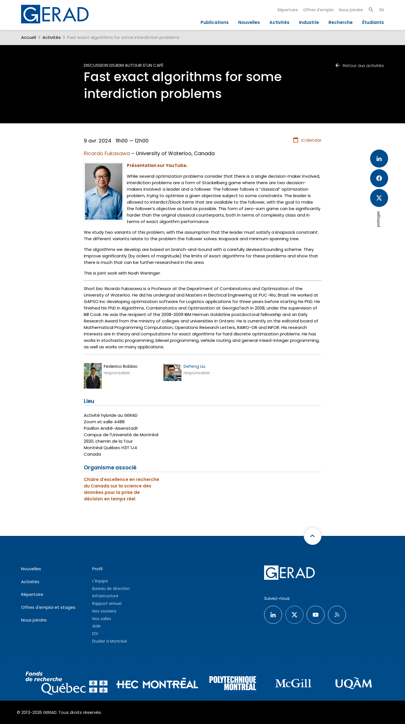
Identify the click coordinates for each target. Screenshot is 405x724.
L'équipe (100, 581)
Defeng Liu (194, 366)
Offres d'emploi (318, 10)
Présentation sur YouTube (156, 165)
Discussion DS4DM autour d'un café (123, 65)
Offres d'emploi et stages (48, 607)
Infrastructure (105, 596)
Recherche (340, 22)
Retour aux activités (359, 65)
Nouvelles (249, 22)
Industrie (309, 22)
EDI (95, 633)
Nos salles (101, 618)
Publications (215, 22)
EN (381, 10)
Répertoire (288, 10)
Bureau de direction (111, 588)
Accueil (28, 37)
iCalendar (306, 140)
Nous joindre (351, 10)
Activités (279, 22)
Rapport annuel (107, 603)
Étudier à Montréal (109, 641)
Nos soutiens (104, 611)
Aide (96, 626)
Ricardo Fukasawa (107, 153)
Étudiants (373, 22)
